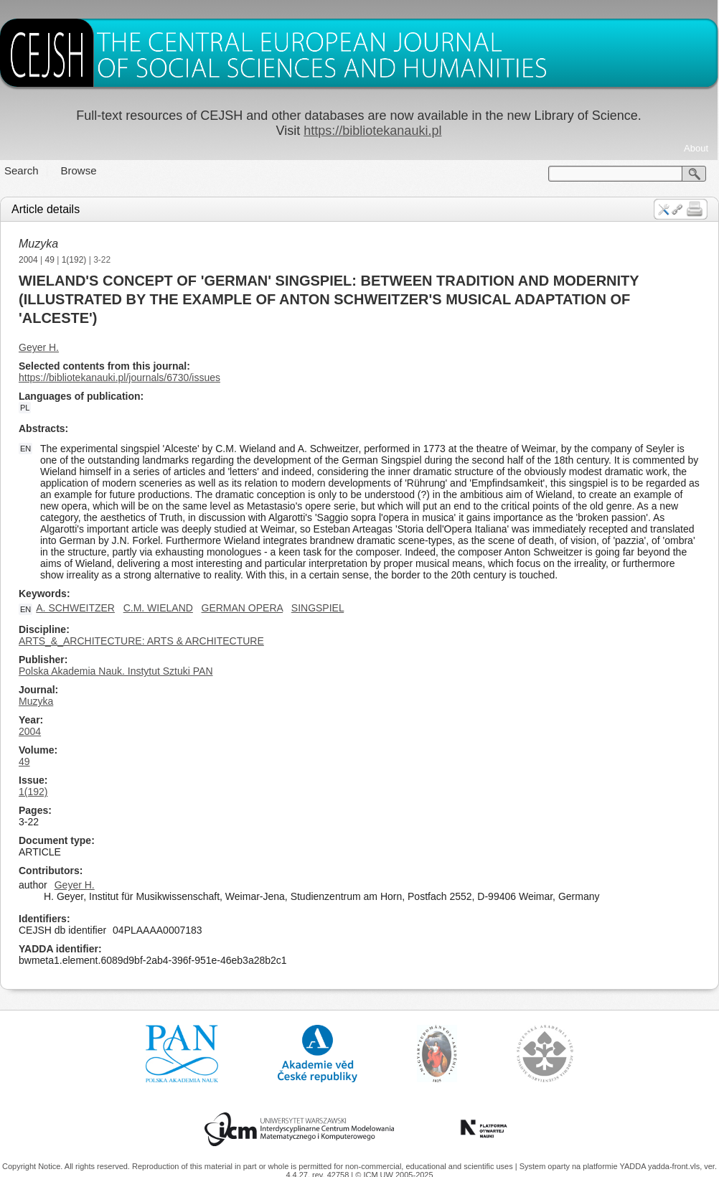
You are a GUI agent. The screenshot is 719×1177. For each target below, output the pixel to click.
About (696, 148)
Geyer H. (39, 347)
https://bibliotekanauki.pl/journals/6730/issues (119, 377)
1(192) (74, 260)
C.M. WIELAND (158, 608)
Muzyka (38, 244)
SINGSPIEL (317, 608)
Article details (45, 209)
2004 (28, 260)
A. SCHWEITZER (75, 608)
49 (50, 260)
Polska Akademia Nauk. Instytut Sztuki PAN (116, 671)
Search (21, 170)
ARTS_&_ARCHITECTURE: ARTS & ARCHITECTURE (141, 641)
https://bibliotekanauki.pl (372, 130)
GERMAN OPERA (242, 608)
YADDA (633, 1166)
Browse (79, 170)
